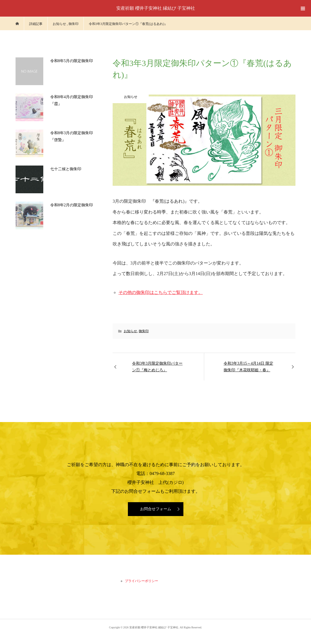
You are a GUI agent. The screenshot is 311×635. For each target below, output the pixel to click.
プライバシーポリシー (141, 581)
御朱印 (144, 331)
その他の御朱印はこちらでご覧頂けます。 (160, 292)
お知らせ (130, 331)
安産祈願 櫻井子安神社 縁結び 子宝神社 (155, 8)
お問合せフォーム (155, 509)
